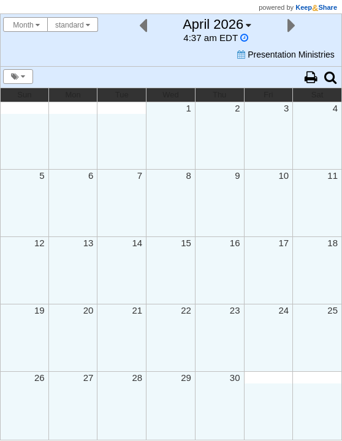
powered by (298, 7)
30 (235, 377)
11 (332, 175)
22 (186, 310)
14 (137, 243)
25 (332, 310)
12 (39, 243)
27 (88, 377)
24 (284, 310)
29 (186, 377)
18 (332, 243)
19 (39, 310)
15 (186, 243)
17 (284, 243)
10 (284, 175)
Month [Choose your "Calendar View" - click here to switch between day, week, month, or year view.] (25, 25)
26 (39, 377)
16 (235, 243)
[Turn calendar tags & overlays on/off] (18, 76)
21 (137, 310)
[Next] (291, 24)
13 (88, 243)
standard (72, 25)
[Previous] (143, 24)
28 (137, 377)
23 (235, 310)
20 (88, 310)
